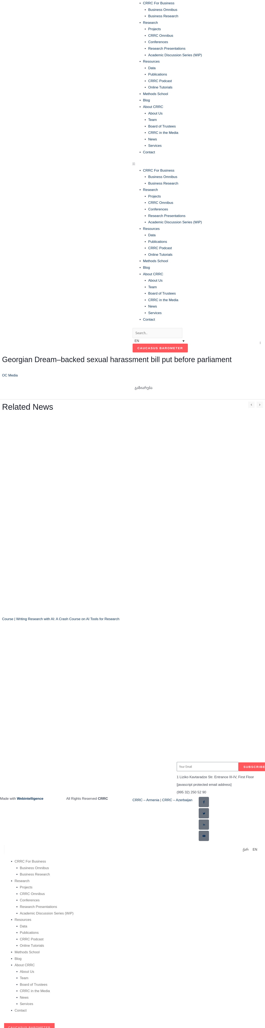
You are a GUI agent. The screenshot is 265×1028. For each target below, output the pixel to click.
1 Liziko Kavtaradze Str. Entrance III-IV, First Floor (215, 777)
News (152, 139)
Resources (151, 61)
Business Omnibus (162, 10)
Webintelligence (30, 799)
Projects (154, 29)
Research (150, 23)
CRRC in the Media (163, 133)
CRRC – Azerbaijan (177, 800)
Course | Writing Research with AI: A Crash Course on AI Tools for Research (60, 619)
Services (155, 146)
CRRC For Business (158, 3)
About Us (155, 113)
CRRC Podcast (160, 81)
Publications (157, 74)
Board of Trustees (162, 126)
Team (152, 120)
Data (152, 68)
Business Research (163, 16)
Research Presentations (166, 48)
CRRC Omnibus (160, 36)
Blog (146, 100)
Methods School (155, 94)
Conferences (158, 42)
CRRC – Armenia (146, 800)
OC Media (10, 375)
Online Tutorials (160, 87)
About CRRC (153, 107)
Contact (149, 152)
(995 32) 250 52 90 (191, 792)
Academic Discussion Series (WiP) (175, 55)
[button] (198, 164)
